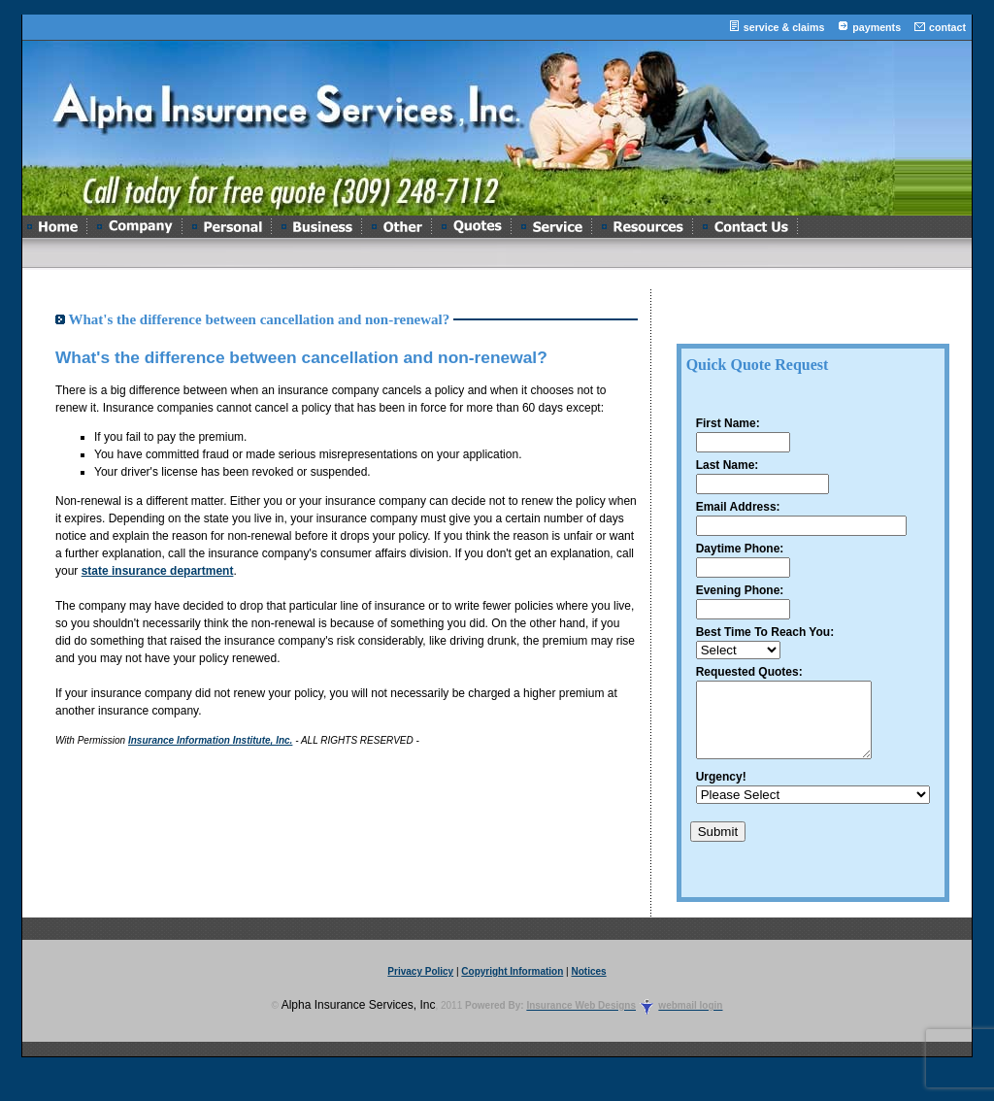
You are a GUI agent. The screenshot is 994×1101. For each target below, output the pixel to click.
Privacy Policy (420, 986)
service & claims (784, 27)
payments (876, 27)
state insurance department (158, 571)
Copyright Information (512, 986)
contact (947, 27)
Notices (589, 986)
